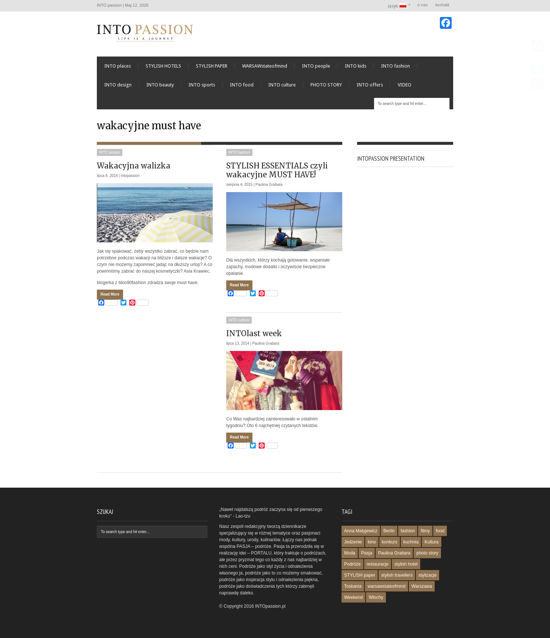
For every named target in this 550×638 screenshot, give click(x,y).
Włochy (376, 597)
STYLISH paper (359, 575)
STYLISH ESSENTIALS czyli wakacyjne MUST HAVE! (277, 170)
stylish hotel (406, 564)
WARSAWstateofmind (264, 66)
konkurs (389, 542)
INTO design (118, 85)
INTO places (117, 66)
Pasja (366, 553)
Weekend (353, 597)
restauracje (377, 564)
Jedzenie (353, 542)
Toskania (352, 586)
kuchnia (410, 542)
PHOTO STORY (326, 85)
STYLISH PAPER (211, 66)
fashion (408, 530)
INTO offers (370, 85)
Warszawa (421, 586)
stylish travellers (396, 575)
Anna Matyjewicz (360, 530)
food (440, 530)
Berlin (389, 530)
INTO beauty (160, 85)
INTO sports (202, 85)
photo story (427, 553)
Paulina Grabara (268, 184)
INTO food (242, 85)
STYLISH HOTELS (163, 66)
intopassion (130, 176)
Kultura (431, 542)
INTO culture (282, 85)
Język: (397, 5)
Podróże (352, 564)
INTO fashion (395, 66)
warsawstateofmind (386, 586)
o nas (422, 5)
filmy (425, 530)
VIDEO (404, 85)
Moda (349, 553)
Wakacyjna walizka (133, 165)
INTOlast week (254, 333)
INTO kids (355, 66)
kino (372, 542)
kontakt (442, 5)
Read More (110, 294)
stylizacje (427, 575)
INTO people (316, 66)
